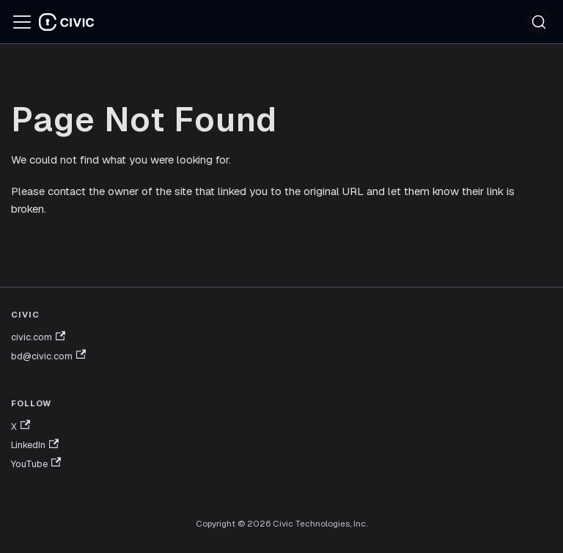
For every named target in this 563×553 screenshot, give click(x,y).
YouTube (36, 463)
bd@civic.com (48, 355)
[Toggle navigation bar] (22, 22)
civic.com (38, 337)
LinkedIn (35, 445)
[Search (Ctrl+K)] (539, 22)
